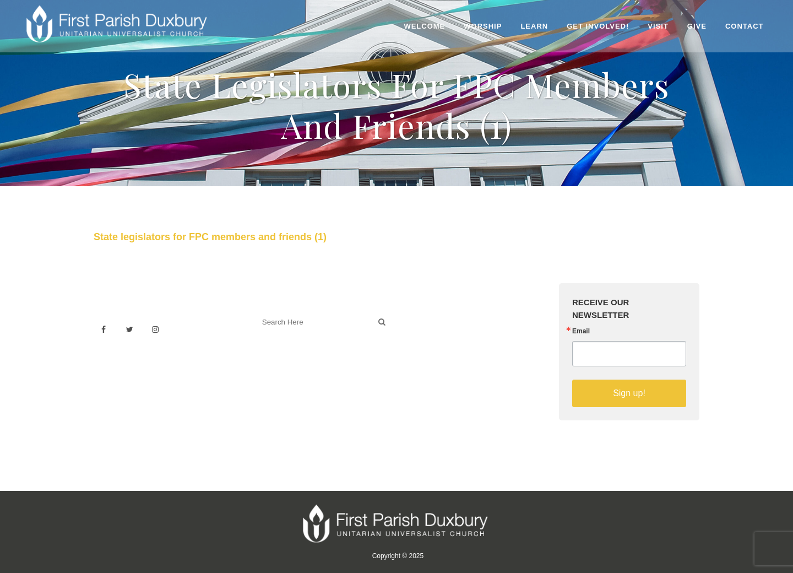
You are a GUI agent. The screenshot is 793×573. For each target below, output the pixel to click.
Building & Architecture (449, 353)
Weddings (426, 329)
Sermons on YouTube (447, 365)
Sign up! (629, 393)
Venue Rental (432, 317)
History (420, 341)
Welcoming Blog (286, 370)
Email (581, 331)
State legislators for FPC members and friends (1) (210, 236)
